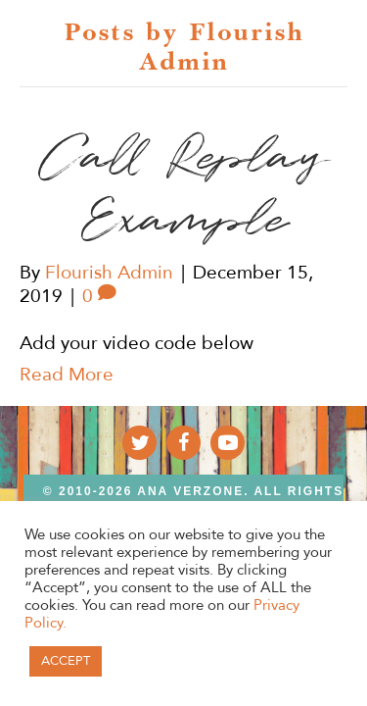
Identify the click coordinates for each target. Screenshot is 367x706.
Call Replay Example (183, 189)
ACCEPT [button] (65, 661)
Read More (67, 374)
